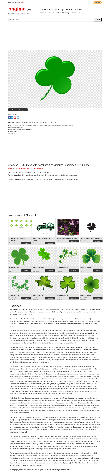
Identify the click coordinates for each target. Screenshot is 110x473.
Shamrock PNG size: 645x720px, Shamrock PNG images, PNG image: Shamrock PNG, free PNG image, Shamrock (43, 125)
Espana (22, 2)
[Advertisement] (55, 36)
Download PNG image (18, 110)
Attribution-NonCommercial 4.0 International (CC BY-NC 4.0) (35, 122)
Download (26, 243)
